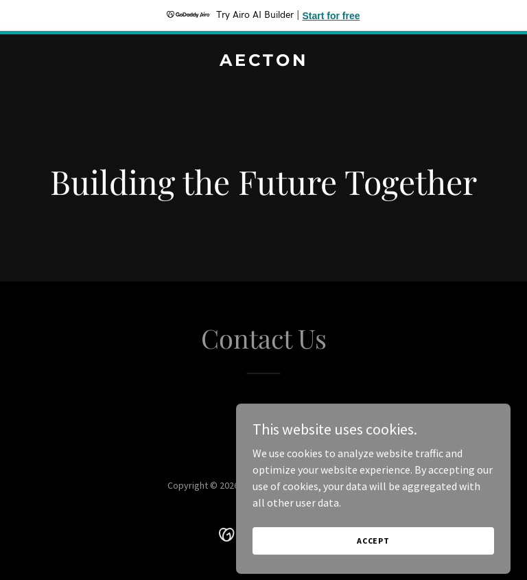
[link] (264, 62)
